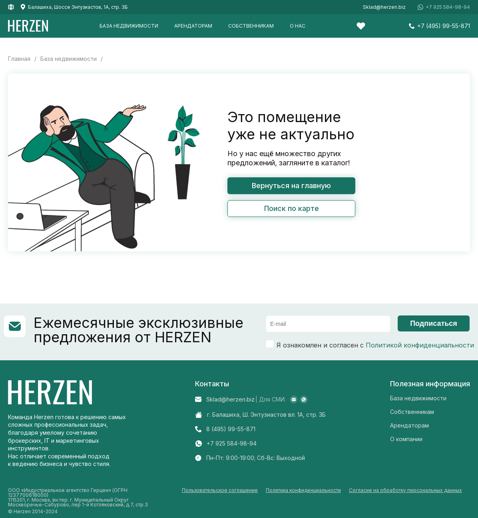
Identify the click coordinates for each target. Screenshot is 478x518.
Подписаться (433, 323)
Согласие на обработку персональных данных (405, 490)
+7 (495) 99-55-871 (443, 26)
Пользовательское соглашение (220, 490)
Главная (19, 59)
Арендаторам (193, 26)
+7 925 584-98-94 (448, 7)
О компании (406, 439)
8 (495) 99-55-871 (230, 429)
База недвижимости (129, 26)
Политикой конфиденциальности (420, 345)
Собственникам (251, 26)
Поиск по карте (291, 208)
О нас (297, 26)
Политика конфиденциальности (303, 490)
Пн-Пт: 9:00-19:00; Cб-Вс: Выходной (255, 458)
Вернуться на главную (291, 185)
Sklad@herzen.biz (384, 7)
